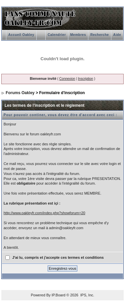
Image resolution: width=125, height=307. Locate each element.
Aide (117, 35)
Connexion (67, 78)
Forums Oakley (20, 92)
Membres (78, 35)
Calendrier (57, 35)
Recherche (99, 35)
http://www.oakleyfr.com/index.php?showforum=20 (44, 213)
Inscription (85, 78)
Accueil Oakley (21, 35)
